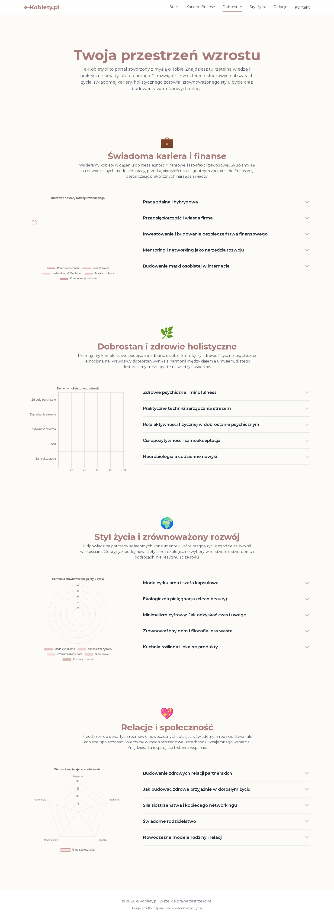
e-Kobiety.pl (42, 7)
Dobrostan (232, 7)
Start (174, 7)
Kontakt (302, 7)
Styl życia (258, 7)
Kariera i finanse (200, 7)
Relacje (280, 7)
